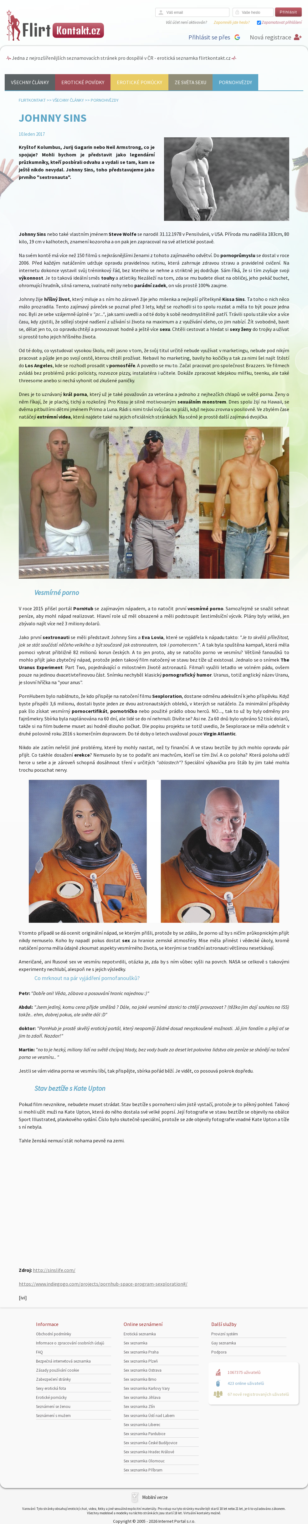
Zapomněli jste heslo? (231, 22)
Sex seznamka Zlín (139, 1406)
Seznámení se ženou (53, 1406)
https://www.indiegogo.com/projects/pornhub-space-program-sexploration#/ (103, 1284)
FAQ (39, 1352)
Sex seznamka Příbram (143, 1470)
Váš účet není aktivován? (186, 22)
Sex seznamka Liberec (142, 1424)
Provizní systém (224, 1334)
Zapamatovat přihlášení (282, 22)
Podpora (219, 1352)
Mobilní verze (155, 1497)
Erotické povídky (82, 82)
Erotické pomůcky (139, 82)
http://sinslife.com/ (54, 1270)
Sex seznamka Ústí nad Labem (149, 1415)
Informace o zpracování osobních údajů (70, 1343)
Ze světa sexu (190, 82)
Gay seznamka (223, 1343)
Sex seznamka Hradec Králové (149, 1452)
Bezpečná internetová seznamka (63, 1361)
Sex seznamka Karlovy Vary (147, 1388)
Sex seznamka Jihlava (142, 1397)
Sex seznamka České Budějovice (150, 1442)
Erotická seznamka (140, 1334)
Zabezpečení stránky (53, 1379)
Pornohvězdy (235, 82)
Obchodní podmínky (53, 1334)
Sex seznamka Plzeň (141, 1361)
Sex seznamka (135, 1343)
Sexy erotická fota (51, 1388)
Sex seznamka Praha (141, 1352)
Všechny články (30, 82)
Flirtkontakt (32, 100)
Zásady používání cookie (57, 1370)
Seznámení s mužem (53, 1415)
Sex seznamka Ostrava (143, 1370)
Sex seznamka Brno (140, 1379)
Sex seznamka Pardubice (144, 1433)
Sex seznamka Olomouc (144, 1461)
